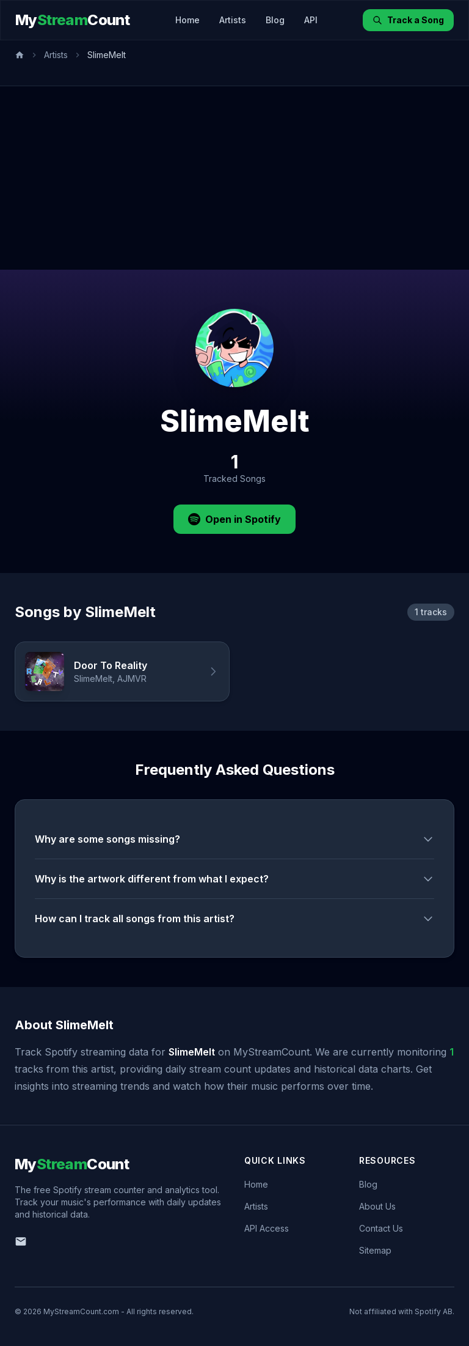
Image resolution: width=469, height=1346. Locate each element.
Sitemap (375, 1250)
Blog (275, 20)
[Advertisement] (234, 178)
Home (187, 20)
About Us (377, 1206)
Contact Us (381, 1228)
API (311, 20)
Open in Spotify (234, 519)
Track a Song (408, 20)
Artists (232, 20)
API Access (266, 1228)
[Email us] (21, 1241)
